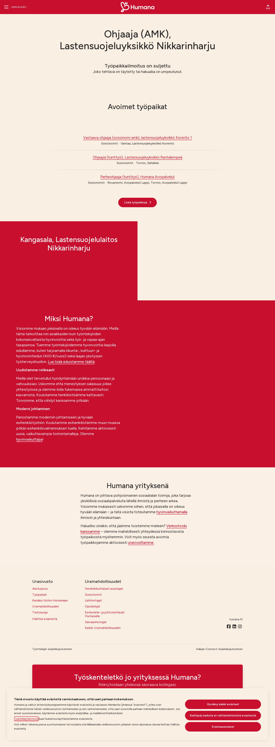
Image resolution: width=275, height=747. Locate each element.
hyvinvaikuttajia (29, 439)
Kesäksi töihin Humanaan (50, 600)
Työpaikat (39, 595)
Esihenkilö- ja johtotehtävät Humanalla (105, 614)
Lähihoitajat (93, 600)
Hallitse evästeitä (44, 619)
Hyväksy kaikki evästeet (223, 704)
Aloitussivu (40, 589)
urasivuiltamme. (141, 542)
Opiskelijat (92, 606)
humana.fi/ (236, 619)
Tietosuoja (40, 612)
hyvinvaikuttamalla (171, 512)
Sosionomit (93, 595)
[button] (268, 7)
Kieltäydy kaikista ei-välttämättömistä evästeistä (223, 715)
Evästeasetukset (223, 726)
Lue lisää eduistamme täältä (71, 361)
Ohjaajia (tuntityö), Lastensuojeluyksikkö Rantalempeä (137, 157)
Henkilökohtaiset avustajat (104, 589)
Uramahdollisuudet (45, 606)
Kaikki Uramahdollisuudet (103, 628)
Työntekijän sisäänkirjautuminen (52, 649)
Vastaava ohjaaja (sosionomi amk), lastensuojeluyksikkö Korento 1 (137, 137)
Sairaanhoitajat (96, 622)
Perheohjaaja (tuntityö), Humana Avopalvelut (137, 177)
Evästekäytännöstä (26, 718)
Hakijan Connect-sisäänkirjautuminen (219, 649)
